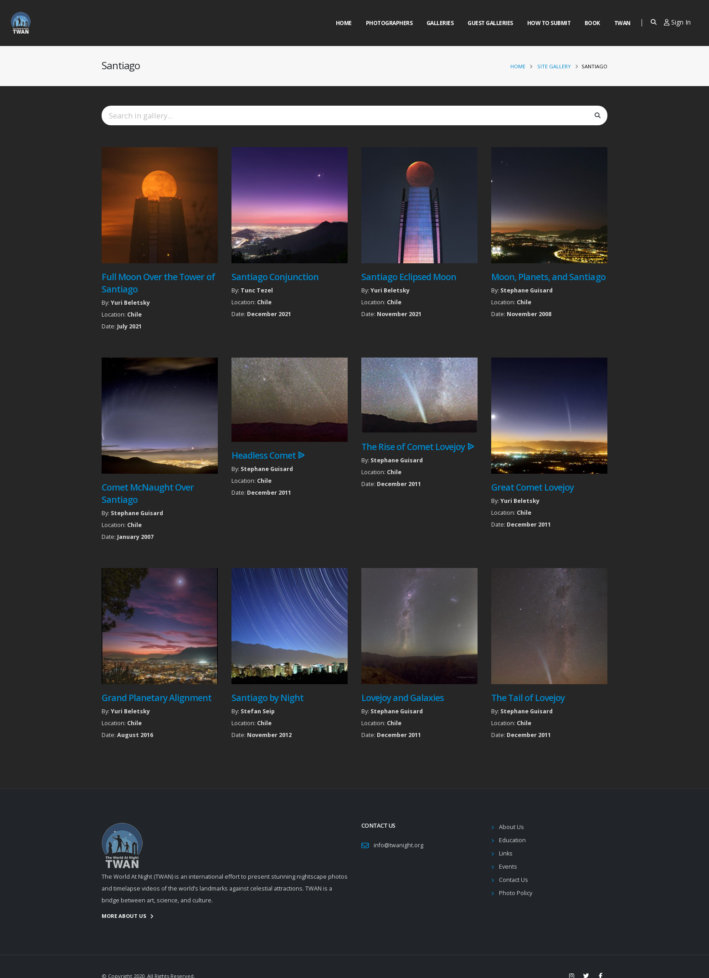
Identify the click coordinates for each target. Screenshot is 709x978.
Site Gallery (554, 66)
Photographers (389, 23)
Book (592, 23)
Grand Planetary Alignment (157, 697)
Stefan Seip (258, 711)
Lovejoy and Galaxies (402, 697)
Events (508, 866)
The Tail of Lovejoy (528, 697)
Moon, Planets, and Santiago (548, 277)
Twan (622, 23)
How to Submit (549, 23)
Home (344, 23)
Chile (134, 314)
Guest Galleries (490, 23)
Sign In (677, 22)
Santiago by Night (267, 697)
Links (506, 853)
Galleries (440, 23)
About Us (511, 827)
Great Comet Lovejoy (532, 487)
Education (512, 840)
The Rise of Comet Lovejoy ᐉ (417, 446)
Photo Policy (515, 893)
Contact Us (513, 880)
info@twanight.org (398, 845)
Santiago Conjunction (275, 277)
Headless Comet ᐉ (267, 455)
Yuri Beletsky (130, 303)
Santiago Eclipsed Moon (408, 277)
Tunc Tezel (257, 290)
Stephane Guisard (526, 290)
